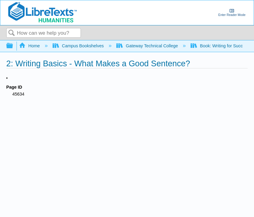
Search (11, 33)
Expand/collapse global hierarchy (13, 46)
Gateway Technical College (147, 45)
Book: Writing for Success (221, 45)
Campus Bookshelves (79, 45)
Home (30, 45)
